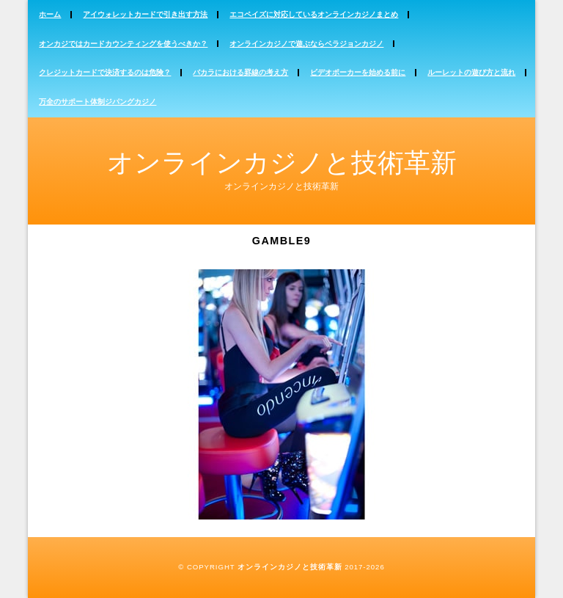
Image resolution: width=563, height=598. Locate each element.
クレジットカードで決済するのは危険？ (105, 72)
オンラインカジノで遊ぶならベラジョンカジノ (306, 44)
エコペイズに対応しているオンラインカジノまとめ (313, 14)
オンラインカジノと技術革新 (282, 162)
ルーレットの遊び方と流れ (471, 72)
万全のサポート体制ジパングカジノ (97, 102)
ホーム (50, 14)
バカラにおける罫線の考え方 (240, 72)
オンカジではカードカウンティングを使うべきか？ (123, 44)
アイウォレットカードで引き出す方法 (145, 14)
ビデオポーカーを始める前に (357, 72)
